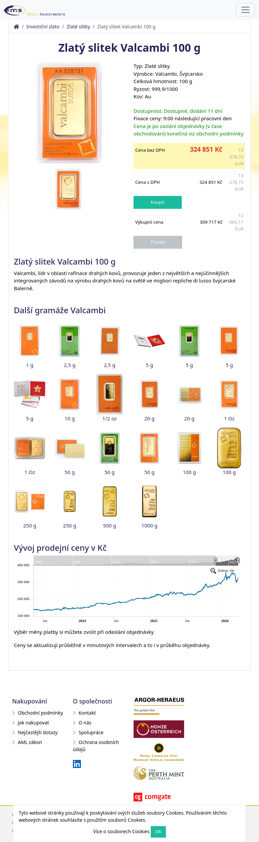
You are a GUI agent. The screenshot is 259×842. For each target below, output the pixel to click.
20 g (149, 418)
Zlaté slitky (78, 26)
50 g (69, 472)
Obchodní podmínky (37, 713)
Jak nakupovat (30, 722)
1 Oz (229, 418)
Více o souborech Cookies (121, 831)
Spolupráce (88, 732)
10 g (69, 418)
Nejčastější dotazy (35, 732)
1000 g (149, 525)
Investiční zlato (42, 26)
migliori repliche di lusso (182, 280)
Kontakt (84, 713)
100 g (189, 472)
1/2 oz (110, 418)
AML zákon (27, 742)
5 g (149, 365)
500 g (109, 525)
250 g (29, 525)
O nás (82, 722)
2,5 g (69, 365)
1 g (29, 365)
